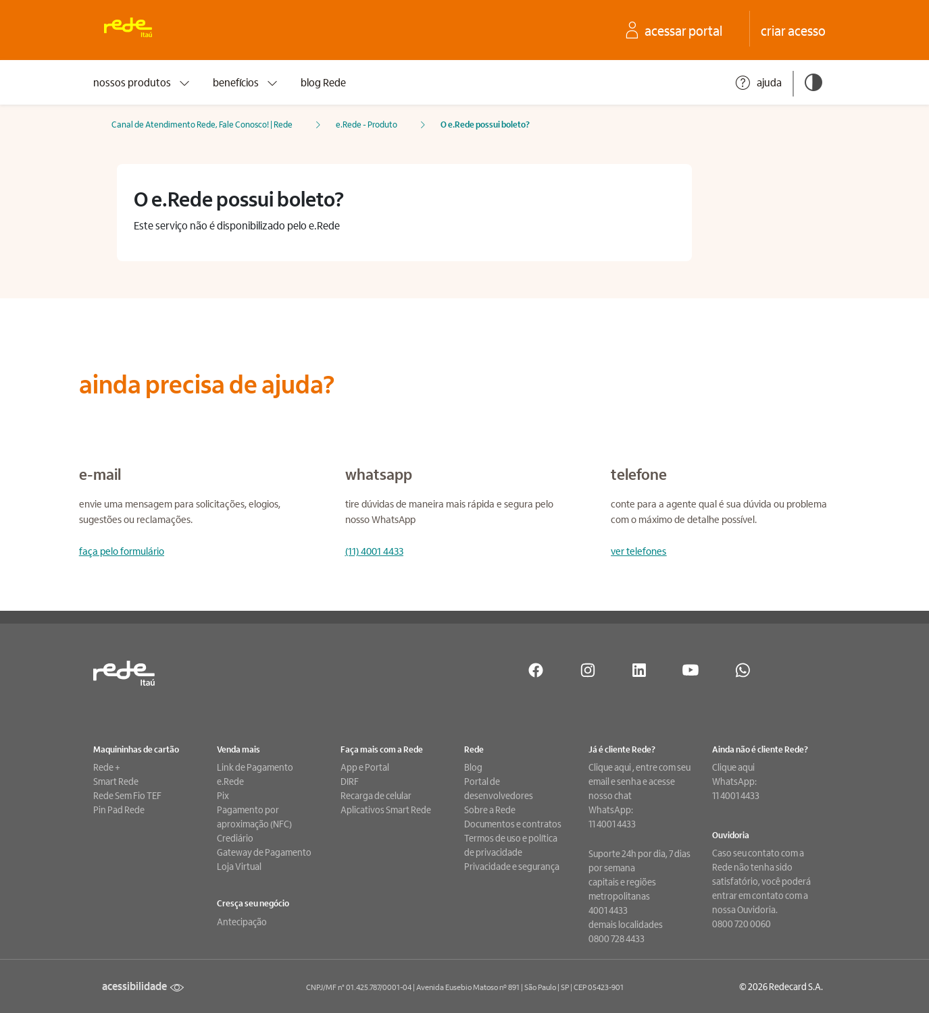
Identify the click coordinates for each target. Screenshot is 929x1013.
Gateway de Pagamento (264, 852)
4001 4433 (608, 910)
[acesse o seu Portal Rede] (683, 30)
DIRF (350, 781)
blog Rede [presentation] (323, 82)
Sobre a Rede (490, 809)
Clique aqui (610, 767)
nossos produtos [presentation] (142, 82)
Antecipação (242, 921)
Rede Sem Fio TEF (127, 795)
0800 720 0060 (741, 923)
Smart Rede (116, 781)
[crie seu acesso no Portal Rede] (793, 30)
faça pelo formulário (121, 550)
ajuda (758, 82)
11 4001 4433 (612, 823)
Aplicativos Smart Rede (386, 809)
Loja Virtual (239, 866)
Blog (473, 767)
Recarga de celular (376, 795)
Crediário (235, 837)
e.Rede (230, 781)
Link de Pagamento (255, 767)
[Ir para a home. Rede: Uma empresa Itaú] (136, 30)
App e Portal (365, 767)
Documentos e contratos (512, 823)
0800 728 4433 (616, 938)
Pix (223, 795)
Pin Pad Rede (119, 809)
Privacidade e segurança (511, 866)
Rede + (106, 767)
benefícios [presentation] (246, 82)
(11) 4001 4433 (374, 550)
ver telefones (638, 550)
